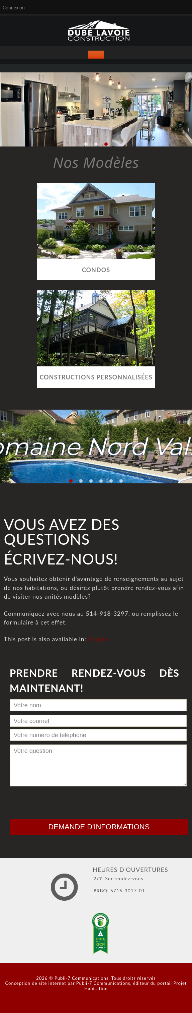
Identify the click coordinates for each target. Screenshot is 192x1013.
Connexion (14, 7)
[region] (96, 109)
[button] (86, 144)
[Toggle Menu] (96, 55)
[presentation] (60, 801)
